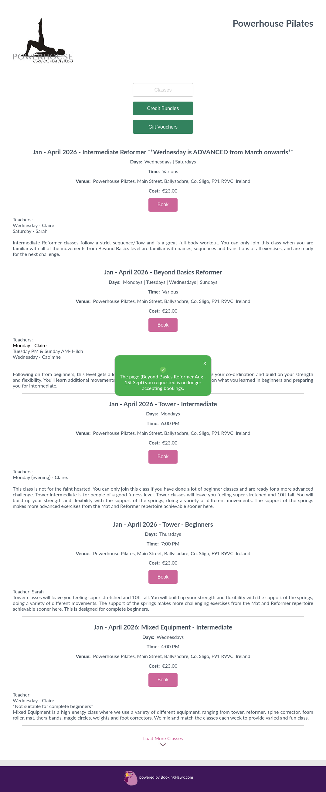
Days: (136, 161)
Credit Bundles (163, 108)
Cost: (154, 190)
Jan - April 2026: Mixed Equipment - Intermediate (163, 627)
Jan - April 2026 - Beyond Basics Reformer (163, 272)
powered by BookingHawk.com (166, 777)
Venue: (83, 181)
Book (163, 204)
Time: (154, 171)
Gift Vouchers (163, 126)
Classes (163, 89)
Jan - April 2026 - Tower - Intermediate (163, 404)
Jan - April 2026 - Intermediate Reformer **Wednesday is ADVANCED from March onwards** (163, 152)
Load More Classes (163, 738)
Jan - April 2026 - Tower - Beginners (163, 524)
